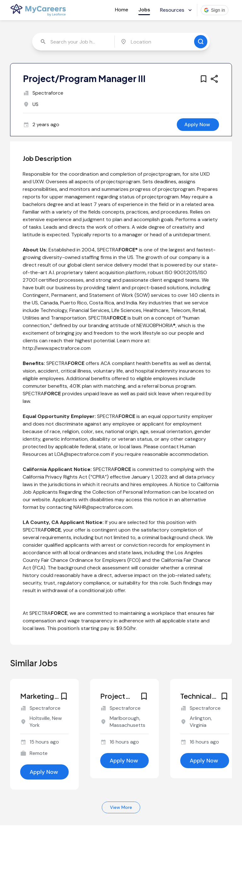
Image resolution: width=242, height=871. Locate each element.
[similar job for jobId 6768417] (124, 718)
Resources (176, 10)
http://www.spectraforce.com (57, 348)
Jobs (144, 9)
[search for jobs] (200, 41)
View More (121, 807)
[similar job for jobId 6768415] (204, 718)
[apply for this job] (198, 124)
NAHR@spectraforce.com (102, 507)
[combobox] (74, 42)
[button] (215, 10)
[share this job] (214, 79)
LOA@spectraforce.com (82, 454)
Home (121, 9)
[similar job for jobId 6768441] (44, 724)
